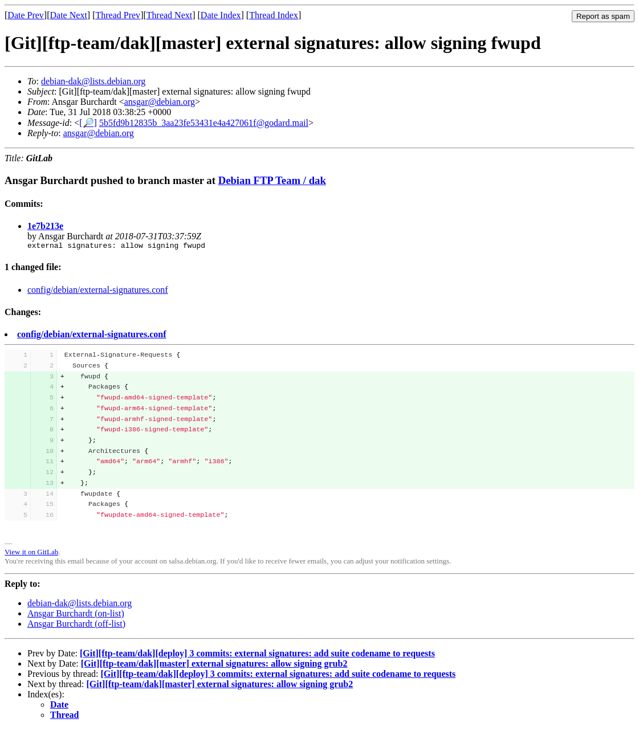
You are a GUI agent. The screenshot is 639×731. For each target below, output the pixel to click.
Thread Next (169, 15)
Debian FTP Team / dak (272, 180)
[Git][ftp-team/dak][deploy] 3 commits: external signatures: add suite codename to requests (257, 655)
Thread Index (273, 15)
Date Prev (25, 15)
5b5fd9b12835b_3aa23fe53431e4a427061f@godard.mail (203, 123)
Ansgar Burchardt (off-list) (76, 625)
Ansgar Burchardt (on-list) (75, 615)
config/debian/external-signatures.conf (97, 291)
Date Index (221, 15)
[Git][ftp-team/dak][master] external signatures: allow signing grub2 (214, 665)
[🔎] (88, 123)
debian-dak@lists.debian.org (93, 81)
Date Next (68, 15)
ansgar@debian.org (159, 102)
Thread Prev (117, 15)
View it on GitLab (31, 553)
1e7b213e (45, 226)
